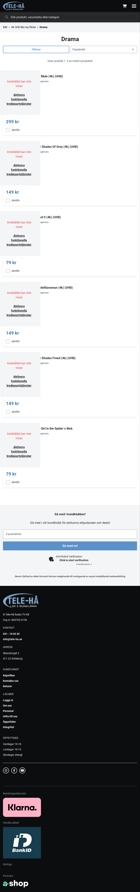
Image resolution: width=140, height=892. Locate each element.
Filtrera (36, 49)
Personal (8, 710)
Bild (5, 27)
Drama (43, 27)
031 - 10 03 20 (11, 633)
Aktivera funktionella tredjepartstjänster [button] (19, 99)
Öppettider (9, 721)
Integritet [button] (8, 727)
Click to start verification (73, 560)
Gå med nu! (70, 546)
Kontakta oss (10, 680)
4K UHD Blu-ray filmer (23, 27)
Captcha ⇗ (84, 564)
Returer (7, 686)
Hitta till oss (10, 716)
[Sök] (70, 17)
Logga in (8, 700)
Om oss (7, 705)
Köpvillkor (9, 675)
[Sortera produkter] (104, 49)
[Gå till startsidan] (14, 6)
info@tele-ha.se (12, 639)
